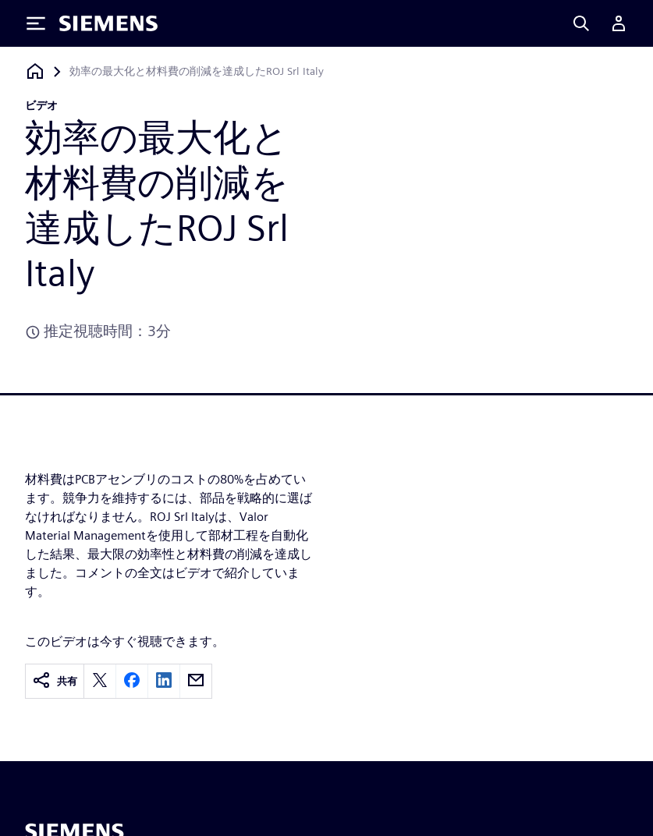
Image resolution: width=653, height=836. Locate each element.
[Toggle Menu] (36, 23)
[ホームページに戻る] (35, 71)
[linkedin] (163, 681)
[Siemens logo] (108, 23)
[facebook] (131, 681)
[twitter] (99, 681)
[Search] (581, 23)
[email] (195, 681)
